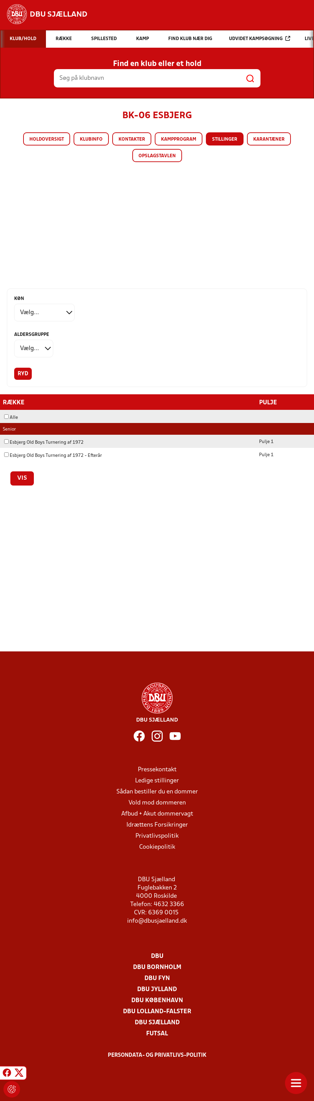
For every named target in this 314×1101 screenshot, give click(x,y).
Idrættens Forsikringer (157, 825)
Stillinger (224, 139)
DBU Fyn (157, 978)
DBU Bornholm (157, 967)
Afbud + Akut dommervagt (157, 814)
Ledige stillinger (157, 780)
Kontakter (131, 139)
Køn (19, 299)
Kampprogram (178, 139)
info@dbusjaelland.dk (157, 921)
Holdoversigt (46, 139)
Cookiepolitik (157, 847)
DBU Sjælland (157, 1022)
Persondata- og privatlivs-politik (157, 1055)
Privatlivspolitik (157, 836)
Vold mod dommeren (157, 803)
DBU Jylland (157, 989)
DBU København (157, 1000)
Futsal (157, 1033)
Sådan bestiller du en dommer (157, 791)
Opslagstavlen (157, 156)
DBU (157, 956)
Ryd (23, 373)
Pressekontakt (157, 769)
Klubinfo (91, 139)
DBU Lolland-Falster (157, 1011)
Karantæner (269, 139)
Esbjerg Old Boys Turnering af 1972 (44, 442)
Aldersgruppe (31, 334)
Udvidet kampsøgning (259, 38)
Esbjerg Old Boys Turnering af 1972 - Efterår (53, 455)
